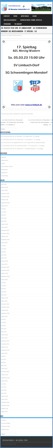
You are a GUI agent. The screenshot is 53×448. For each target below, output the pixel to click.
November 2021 (5, 344)
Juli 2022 (3, 319)
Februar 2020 (4, 396)
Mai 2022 (3, 325)
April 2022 (3, 328)
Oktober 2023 (4, 273)
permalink (30, 113)
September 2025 (5, 202)
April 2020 (3, 390)
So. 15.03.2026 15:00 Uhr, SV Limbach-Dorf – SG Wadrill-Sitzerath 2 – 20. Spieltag (22, 148)
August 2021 (4, 353)
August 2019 (4, 411)
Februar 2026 (4, 187)
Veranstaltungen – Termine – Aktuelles (31, 20)
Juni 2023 (3, 285)
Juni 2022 (3, 322)
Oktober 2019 (4, 408)
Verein (15, 16)
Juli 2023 (3, 282)
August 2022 (4, 316)
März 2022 (4, 331)
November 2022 (5, 307)
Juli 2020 (3, 384)
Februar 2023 (4, 298)
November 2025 (5, 196)
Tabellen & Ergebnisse (10, 20)
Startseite (7, 16)
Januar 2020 (4, 399)
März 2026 (4, 184)
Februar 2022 (4, 334)
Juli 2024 (3, 245)
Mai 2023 (3, 288)
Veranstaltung (4, 175)
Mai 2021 (3, 362)
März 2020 (4, 393)
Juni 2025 (3, 212)
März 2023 (4, 295)
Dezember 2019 (5, 402)
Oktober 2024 (4, 236)
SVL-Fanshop (18, 24)
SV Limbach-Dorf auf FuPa (9, 444)
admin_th (19, 35)
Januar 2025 (4, 227)
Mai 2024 (3, 252)
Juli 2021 (3, 356)
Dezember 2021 (5, 341)
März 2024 (4, 258)
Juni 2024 (3, 249)
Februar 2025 (4, 224)
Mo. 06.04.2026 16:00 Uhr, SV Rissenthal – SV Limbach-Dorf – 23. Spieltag (20, 136)
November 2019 (5, 405)
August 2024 (4, 242)
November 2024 (5, 233)
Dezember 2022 (5, 304)
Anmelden (3, 420)
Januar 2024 (4, 264)
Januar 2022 (4, 338)
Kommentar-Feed (5, 426)
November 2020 (5, 371)
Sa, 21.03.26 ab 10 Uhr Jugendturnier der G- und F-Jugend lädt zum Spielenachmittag (23, 142)
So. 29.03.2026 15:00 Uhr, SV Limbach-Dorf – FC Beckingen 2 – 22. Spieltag (20, 139)
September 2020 (5, 378)
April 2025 (3, 218)
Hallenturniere (4, 160)
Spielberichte (4, 169)
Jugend (35, 16)
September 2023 (5, 276)
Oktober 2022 (4, 310)
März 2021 (4, 365)
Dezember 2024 (5, 230)
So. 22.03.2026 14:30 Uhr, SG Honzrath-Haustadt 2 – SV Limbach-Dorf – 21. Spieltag (22, 145)
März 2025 (4, 221)
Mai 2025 (3, 215)
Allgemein (3, 157)
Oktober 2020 (4, 374)
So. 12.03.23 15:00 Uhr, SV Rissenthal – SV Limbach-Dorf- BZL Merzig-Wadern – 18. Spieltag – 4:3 (40, 122)
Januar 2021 (4, 368)
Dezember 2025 (5, 193)
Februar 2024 (4, 261)
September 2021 (5, 350)
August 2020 (4, 381)
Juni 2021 (3, 359)
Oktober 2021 (4, 347)
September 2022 (5, 313)
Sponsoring (7, 24)
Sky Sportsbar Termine (7, 166)
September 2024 (5, 239)
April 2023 (3, 292)
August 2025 (4, 205)
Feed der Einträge (5, 423)
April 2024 (3, 255)
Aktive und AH (25, 16)
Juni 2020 (3, 387)
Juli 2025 (3, 209)
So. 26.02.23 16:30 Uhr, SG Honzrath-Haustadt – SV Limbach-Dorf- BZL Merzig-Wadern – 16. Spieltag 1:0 (12, 122)
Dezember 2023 (5, 267)
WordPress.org (5, 429)
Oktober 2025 (4, 199)
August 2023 (4, 279)
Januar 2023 (4, 301)
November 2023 (5, 270)
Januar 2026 (4, 190)
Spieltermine (17, 113)
